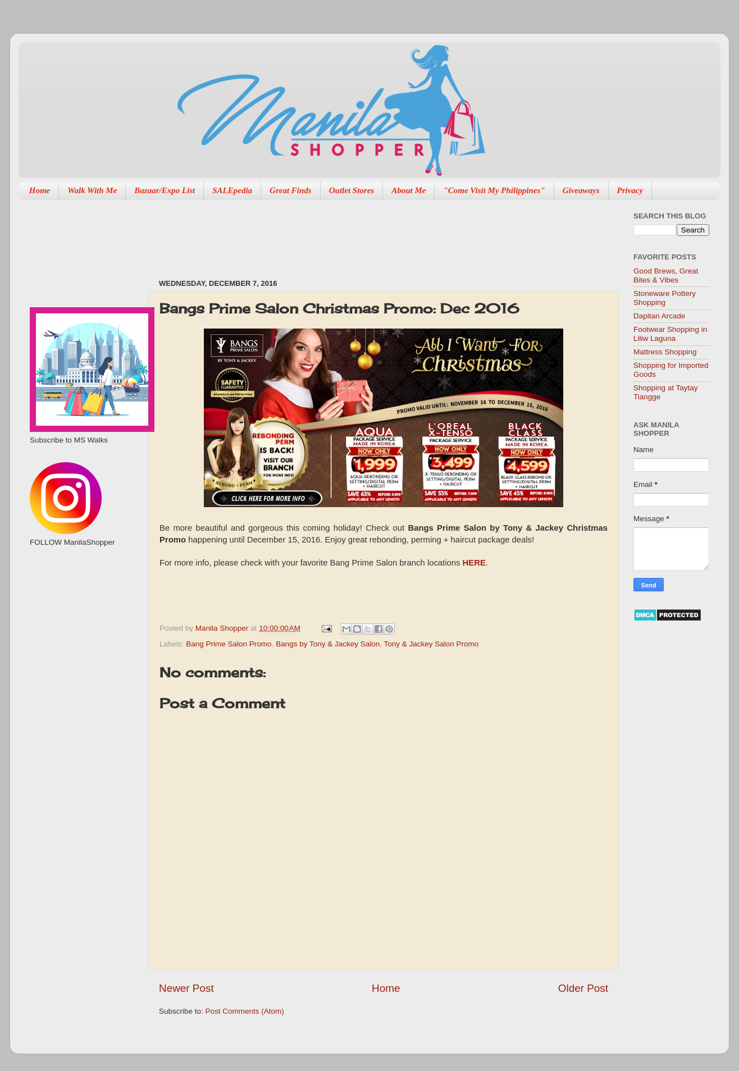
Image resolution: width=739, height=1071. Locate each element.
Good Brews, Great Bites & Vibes (666, 275)
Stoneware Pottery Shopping (664, 298)
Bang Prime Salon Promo (228, 644)
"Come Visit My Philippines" (494, 190)
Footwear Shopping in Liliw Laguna (670, 334)
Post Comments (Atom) (245, 1011)
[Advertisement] (363, 233)
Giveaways (581, 190)
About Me (408, 190)
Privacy (630, 190)
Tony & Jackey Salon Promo (431, 644)
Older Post (583, 988)
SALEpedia (232, 190)
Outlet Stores (351, 190)
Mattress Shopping (665, 352)
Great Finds (291, 190)
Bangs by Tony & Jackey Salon (328, 644)
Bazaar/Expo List (164, 190)
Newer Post (186, 988)
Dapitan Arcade (659, 316)
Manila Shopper (222, 628)
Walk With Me (92, 190)
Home (40, 190)
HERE (474, 562)
